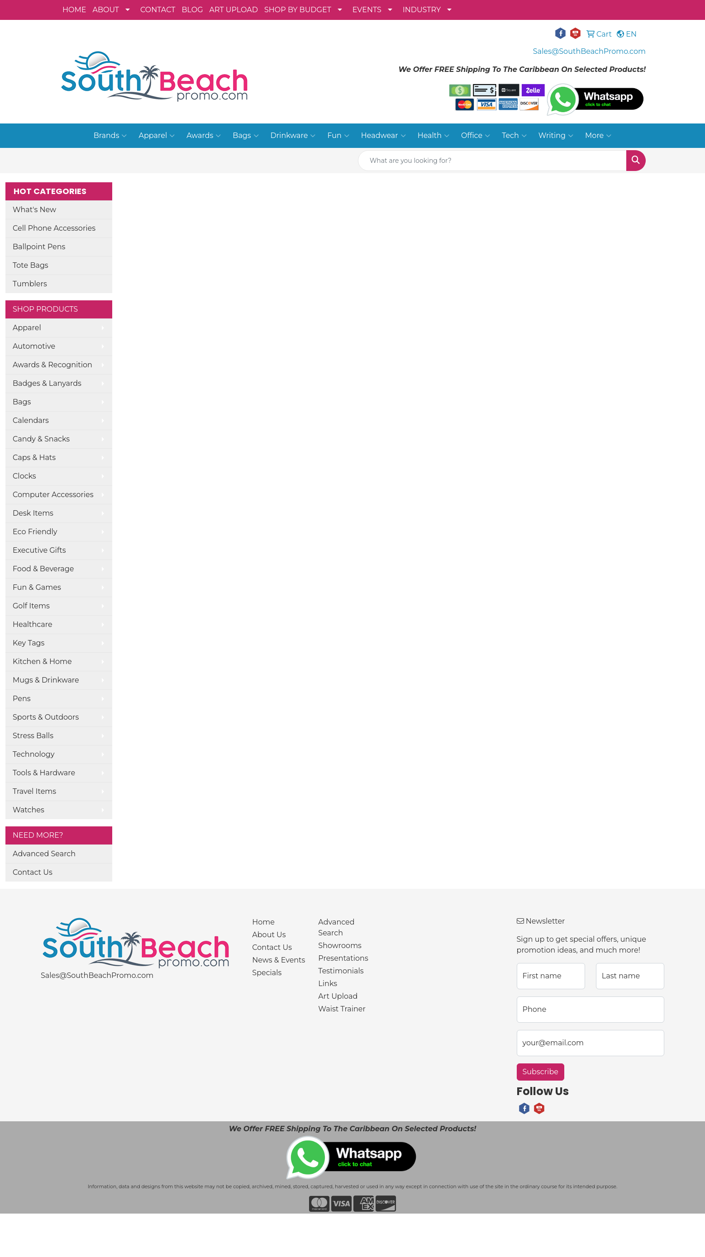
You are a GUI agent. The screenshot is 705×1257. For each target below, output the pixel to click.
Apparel (156, 135)
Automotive (34, 346)
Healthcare (32, 624)
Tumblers (30, 284)
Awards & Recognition (52, 364)
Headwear (383, 135)
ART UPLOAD (234, 9)
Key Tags (28, 643)
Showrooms (340, 945)
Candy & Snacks (41, 439)
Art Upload (337, 996)
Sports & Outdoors (46, 717)
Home (263, 922)
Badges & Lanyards (47, 383)
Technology (33, 754)
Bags (245, 135)
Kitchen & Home (42, 661)
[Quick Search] (492, 160)
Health (433, 135)
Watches (28, 810)
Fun (338, 135)
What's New (34, 209)
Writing (555, 135)
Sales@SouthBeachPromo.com (589, 51)
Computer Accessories (53, 494)
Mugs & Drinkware (46, 680)
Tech (514, 135)
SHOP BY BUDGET (297, 9)
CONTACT (157, 9)
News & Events (278, 960)
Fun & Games (37, 587)
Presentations (343, 958)
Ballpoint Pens (39, 246)
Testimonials (340, 971)
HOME (74, 9)
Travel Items (34, 791)
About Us (269, 934)
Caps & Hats (34, 457)
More (598, 135)
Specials (266, 972)
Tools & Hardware (44, 772)
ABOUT (105, 9)
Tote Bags (30, 265)
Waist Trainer (342, 1009)
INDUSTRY (422, 9)
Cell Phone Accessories (54, 228)
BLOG (192, 9)
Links (327, 983)
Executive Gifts (39, 550)
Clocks (24, 476)
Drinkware (293, 135)
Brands (110, 135)
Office (475, 135)
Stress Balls (33, 735)
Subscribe (540, 1071)
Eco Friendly (35, 531)
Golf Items (31, 606)
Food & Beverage (43, 568)
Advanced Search (44, 853)
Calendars (31, 420)
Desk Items (33, 513)
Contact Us (32, 872)
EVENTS (366, 9)
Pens (22, 698)
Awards (203, 135)
